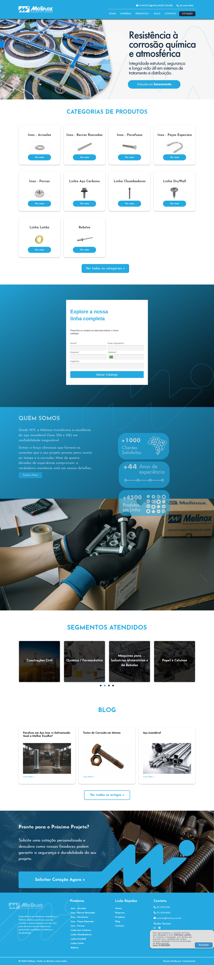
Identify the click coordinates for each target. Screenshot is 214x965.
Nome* (73, 343)
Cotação (187, 14)
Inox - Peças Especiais (82, 921)
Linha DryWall (78, 939)
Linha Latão (77, 943)
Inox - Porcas (77, 926)
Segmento (74, 361)
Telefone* (112, 352)
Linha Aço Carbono (81, 930)
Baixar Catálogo (107, 374)
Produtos (120, 917)
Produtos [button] (141, 14)
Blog (157, 14)
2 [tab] (105, 685)
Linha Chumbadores (81, 935)
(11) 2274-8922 (185, 5)
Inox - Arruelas (78, 908)
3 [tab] (109, 685)
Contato (170, 14)
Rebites (74, 948)
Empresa (125, 14)
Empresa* (74, 352)
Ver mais (39, 157)
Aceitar (204, 945)
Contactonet (188, 961)
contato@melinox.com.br (154, 5)
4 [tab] (113, 685)
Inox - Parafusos (79, 917)
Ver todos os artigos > (107, 795)
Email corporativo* (116, 343)
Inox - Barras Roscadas (83, 913)
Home (112, 14)
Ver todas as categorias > (105, 268)
